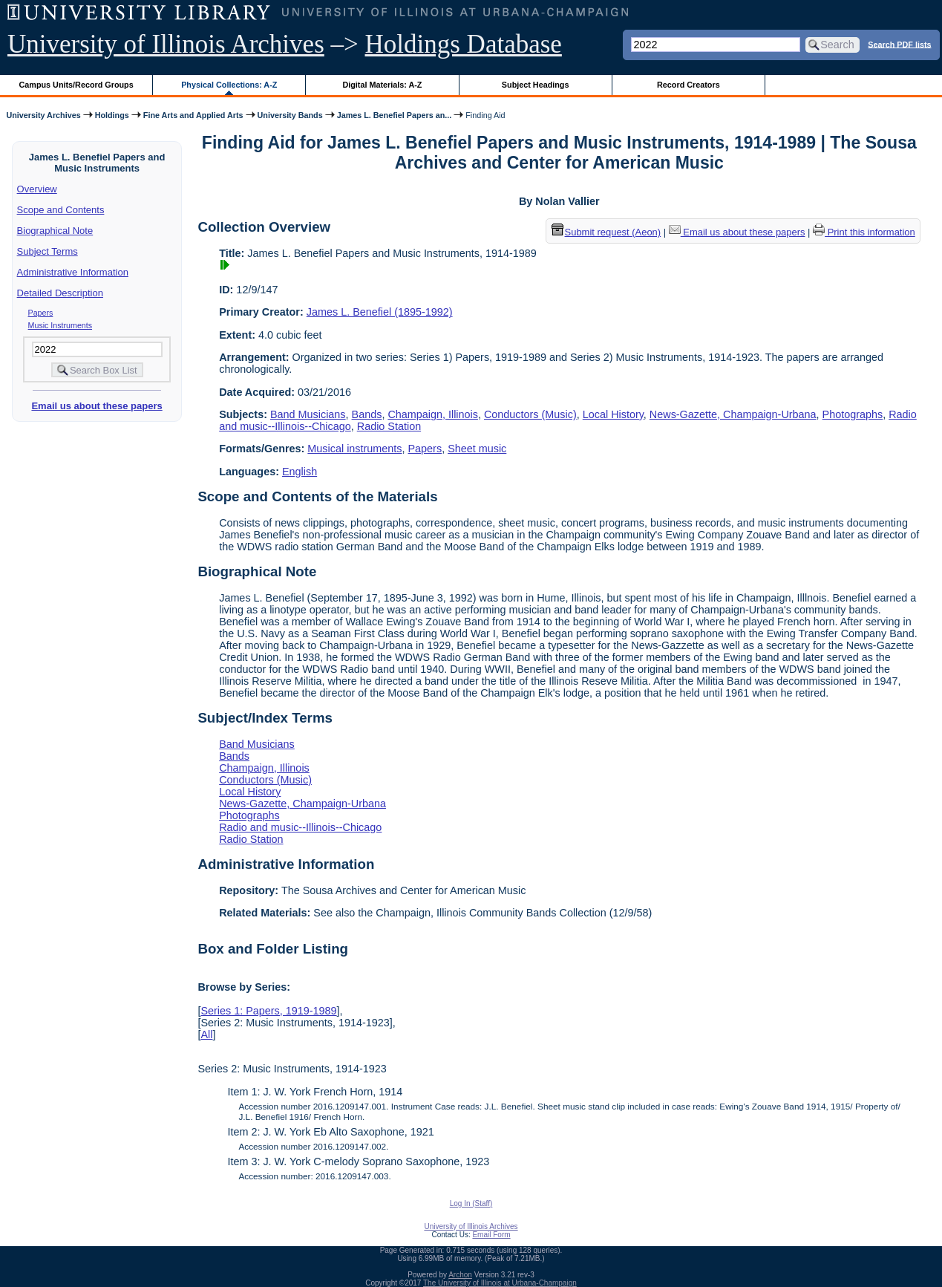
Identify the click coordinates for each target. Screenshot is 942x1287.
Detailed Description (60, 293)
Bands (367, 414)
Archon (460, 1275)
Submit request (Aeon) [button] (606, 232)
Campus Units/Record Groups (76, 84)
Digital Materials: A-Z (382, 84)
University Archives (43, 115)
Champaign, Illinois (432, 414)
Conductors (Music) (530, 414)
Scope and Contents (61, 209)
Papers (40, 312)
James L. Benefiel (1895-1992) (380, 312)
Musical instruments (354, 448)
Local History (613, 414)
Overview (37, 189)
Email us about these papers (96, 405)
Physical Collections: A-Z (229, 84)
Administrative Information (72, 272)
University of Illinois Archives (165, 44)
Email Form (491, 1235)
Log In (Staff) (471, 1203)
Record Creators (688, 84)
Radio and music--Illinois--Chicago (300, 827)
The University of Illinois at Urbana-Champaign (500, 1283)
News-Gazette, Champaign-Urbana (733, 414)
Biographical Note (55, 230)
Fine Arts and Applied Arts (193, 115)
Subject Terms (47, 251)
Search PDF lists (899, 43)
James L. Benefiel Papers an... (394, 115)
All (206, 1034)
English (299, 472)
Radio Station (389, 426)
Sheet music (477, 448)
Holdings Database (463, 44)
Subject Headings (535, 84)
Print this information (864, 232)
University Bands (290, 115)
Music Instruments (60, 325)
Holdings (112, 115)
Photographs (852, 414)
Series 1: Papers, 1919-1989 (268, 1011)
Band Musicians (308, 414)
